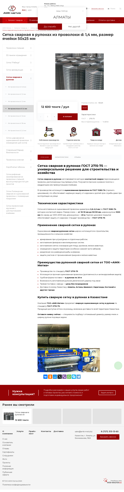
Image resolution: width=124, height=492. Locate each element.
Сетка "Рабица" (13, 63)
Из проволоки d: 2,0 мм (17, 130)
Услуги (20, 431)
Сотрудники (7, 456)
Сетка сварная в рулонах (14, 78)
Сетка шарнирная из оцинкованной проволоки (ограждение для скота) (17, 140)
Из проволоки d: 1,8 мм (17, 123)
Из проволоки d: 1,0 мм (17, 94)
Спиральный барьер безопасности (15, 151)
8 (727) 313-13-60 (109, 431)
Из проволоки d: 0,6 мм (17, 87)
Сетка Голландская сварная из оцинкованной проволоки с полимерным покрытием (17, 195)
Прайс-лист (32, 432)
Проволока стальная (15, 48)
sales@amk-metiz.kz (83, 431)
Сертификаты (8, 452)
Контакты (46, 431)
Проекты (6, 463)
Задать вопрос (107, 393)
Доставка (58, 431)
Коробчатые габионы (15, 167)
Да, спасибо (50, 26)
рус (24, 10)
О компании (7, 432)
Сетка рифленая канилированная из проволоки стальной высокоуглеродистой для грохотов (17, 179)
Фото (4, 459)
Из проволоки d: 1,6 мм (17, 116)
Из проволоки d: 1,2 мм (17, 101)
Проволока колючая (15, 160)
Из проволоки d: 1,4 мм (17, 109)
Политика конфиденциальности (16, 485)
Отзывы (5, 448)
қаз (29, 10)
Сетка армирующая (14, 70)
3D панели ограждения (16, 55)
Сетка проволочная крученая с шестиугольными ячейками (14, 209)
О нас (4, 439)
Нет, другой (74, 26)
